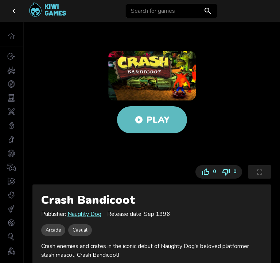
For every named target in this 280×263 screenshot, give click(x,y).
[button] (11, 36)
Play (152, 119)
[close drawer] (14, 11)
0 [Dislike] (230, 172)
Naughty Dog (84, 214)
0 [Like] (207, 172)
